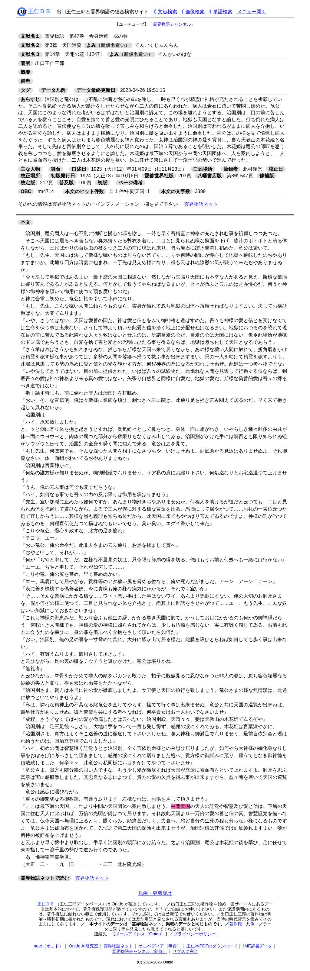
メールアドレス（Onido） (140, 933)
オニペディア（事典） (160, 946)
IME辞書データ (257, 946)
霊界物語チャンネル (172, 24)
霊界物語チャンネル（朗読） (139, 951)
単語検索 (222, 11)
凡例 (250, 923)
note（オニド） (48, 946)
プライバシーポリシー (194, 933)
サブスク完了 (185, 951)
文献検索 (167, 11)
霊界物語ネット (201, 204)
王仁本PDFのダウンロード (212, 946)
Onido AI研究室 (83, 946)
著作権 (235, 923)
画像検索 (195, 11)
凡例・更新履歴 (155, 893)
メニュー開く (251, 11)
